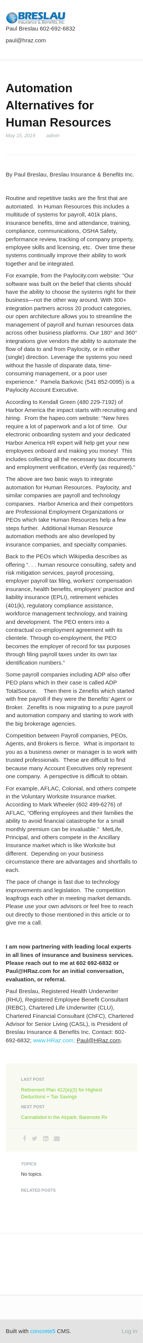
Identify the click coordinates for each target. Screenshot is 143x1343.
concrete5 (42, 1331)
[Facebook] (24, 1138)
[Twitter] (34, 1138)
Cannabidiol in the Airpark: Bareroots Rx (64, 1117)
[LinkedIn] (45, 1138)
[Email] (57, 1138)
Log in (129, 1331)
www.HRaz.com (53, 1040)
